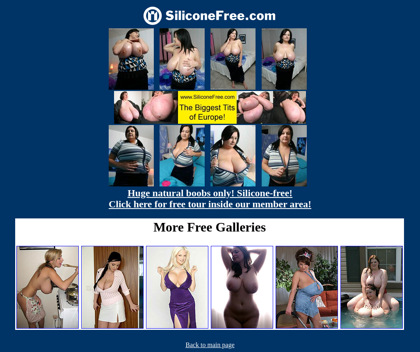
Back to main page (210, 344)
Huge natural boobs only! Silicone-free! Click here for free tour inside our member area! (210, 198)
